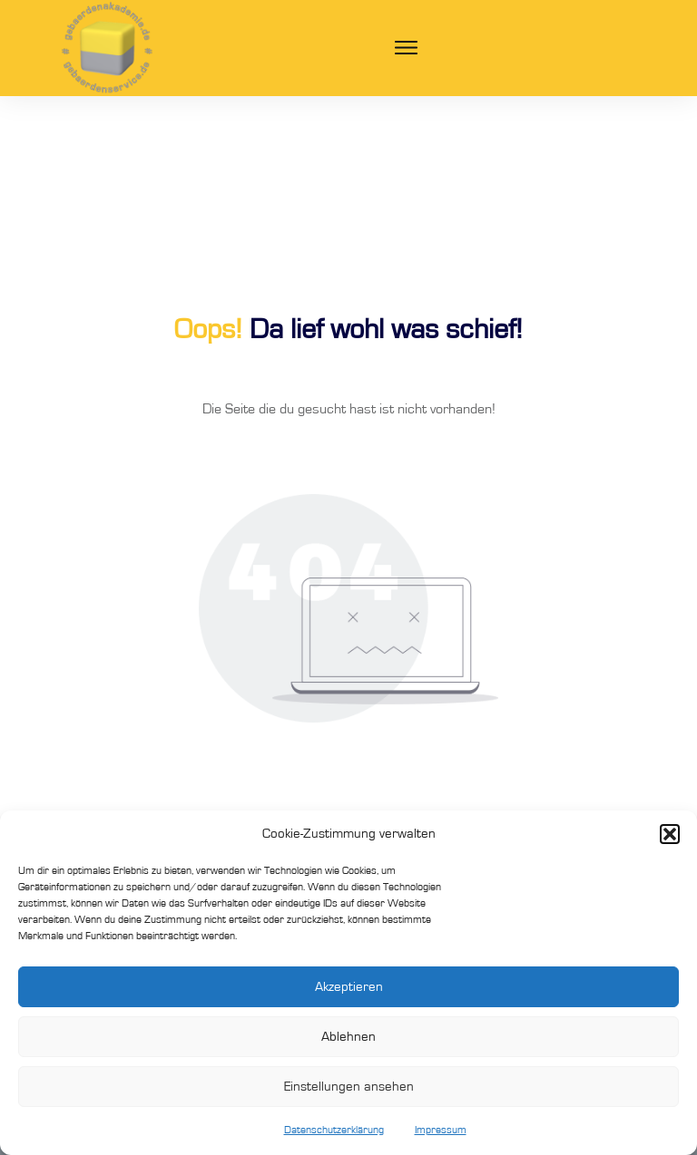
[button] (670, 834)
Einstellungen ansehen (349, 1086)
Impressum (440, 1129)
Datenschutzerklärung (334, 1129)
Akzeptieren (349, 987)
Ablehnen (348, 1036)
